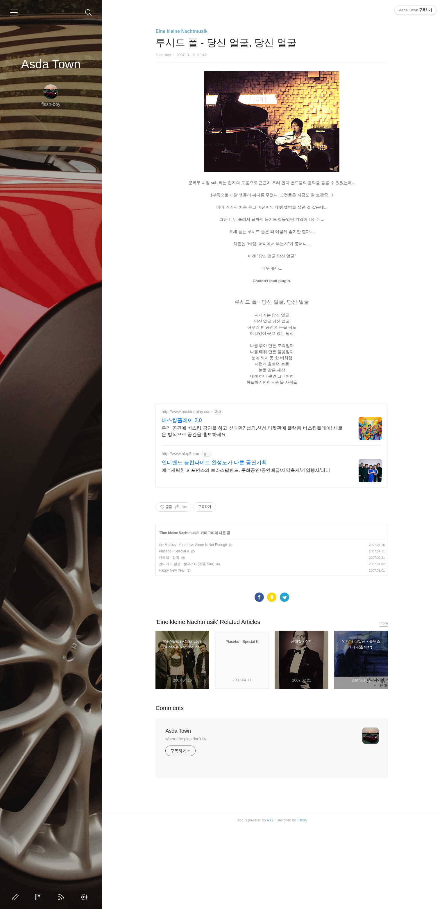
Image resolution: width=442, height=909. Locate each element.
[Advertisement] (271, 438)
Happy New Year (172, 652)
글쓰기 (17, 897)
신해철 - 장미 (169, 639)
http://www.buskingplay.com (187, 493)
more (384, 704)
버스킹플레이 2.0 (182, 502)
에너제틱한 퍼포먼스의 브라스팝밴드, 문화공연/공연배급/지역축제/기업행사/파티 (246, 551)
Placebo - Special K (174, 633)
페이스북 (259, 678)
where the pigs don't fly (185, 820)
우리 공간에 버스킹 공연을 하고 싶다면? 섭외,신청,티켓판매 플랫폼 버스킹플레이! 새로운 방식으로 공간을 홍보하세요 (252, 512)
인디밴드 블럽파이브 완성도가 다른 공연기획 (214, 544)
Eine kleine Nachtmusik (181, 31)
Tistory (302, 902)
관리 (85, 897)
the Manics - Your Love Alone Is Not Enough (193, 626)
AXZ (270, 902)
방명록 (39, 897)
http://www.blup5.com (181, 535)
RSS (62, 897)
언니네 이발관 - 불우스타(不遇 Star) (186, 645)
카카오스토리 (271, 678)
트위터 (284, 678)
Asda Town (51, 64)
